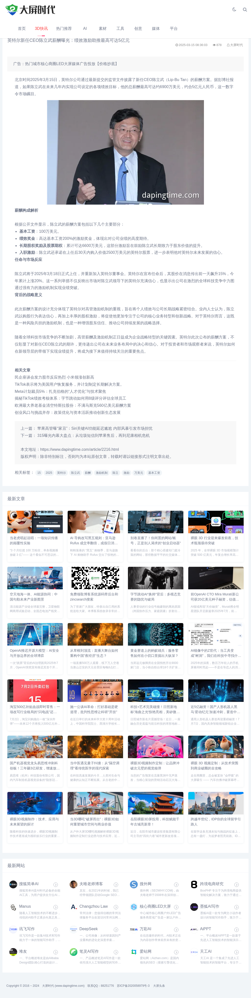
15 (38, 473)
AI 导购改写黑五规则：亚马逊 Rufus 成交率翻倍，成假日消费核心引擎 (94, 543)
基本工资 (154, 473)
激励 (126, 473)
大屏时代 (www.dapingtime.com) (63, 985)
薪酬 (88, 473)
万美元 (138, 473)
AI (85, 28)
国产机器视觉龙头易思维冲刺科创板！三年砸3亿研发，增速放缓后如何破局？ (35, 768)
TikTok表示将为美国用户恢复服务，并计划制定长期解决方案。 (69, 384)
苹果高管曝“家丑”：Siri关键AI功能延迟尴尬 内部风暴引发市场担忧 (94, 428)
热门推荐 (64, 28)
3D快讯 (41, 28)
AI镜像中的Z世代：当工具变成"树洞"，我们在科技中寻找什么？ (214, 656)
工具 (120, 28)
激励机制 (102, 473)
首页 (22, 28)
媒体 (156, 28)
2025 (49, 473)
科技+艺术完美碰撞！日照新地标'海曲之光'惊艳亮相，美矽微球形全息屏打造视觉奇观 (155, 712)
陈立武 (75, 473)
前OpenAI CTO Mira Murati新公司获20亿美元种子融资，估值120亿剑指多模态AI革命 (215, 599)
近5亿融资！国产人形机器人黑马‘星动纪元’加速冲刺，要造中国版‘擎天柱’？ (215, 712)
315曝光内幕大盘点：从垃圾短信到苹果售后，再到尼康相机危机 (93, 435)
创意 (138, 28)
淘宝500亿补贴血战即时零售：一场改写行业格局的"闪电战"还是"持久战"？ (35, 712)
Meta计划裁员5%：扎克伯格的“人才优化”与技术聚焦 (60, 391)
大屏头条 (159, 985)
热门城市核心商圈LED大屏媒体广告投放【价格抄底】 (72, 64)
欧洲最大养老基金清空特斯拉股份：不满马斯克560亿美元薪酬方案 (73, 405)
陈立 (115, 473)
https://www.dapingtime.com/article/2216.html (79, 449)
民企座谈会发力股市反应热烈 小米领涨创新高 (54, 377)
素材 (103, 28)
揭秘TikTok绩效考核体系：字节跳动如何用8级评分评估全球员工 (70, 398)
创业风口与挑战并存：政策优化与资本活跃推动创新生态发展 (68, 412)
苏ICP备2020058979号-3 (133, 985)
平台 (174, 28)
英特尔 (61, 473)
